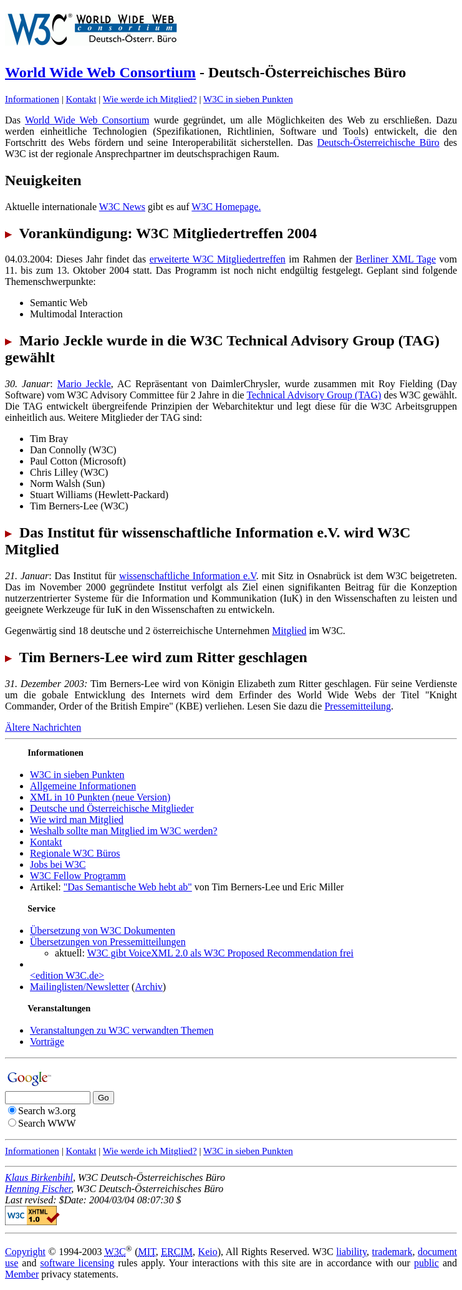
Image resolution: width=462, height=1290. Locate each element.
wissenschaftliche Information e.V (187, 575)
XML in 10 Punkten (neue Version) (100, 797)
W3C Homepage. (226, 206)
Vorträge (47, 1041)
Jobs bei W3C (57, 864)
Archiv (148, 986)
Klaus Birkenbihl (39, 1177)
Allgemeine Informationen (83, 786)
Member (22, 1274)
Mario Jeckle (84, 383)
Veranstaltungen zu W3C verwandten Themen (121, 1030)
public (426, 1263)
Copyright (25, 1251)
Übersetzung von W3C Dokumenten (102, 930)
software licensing (77, 1263)
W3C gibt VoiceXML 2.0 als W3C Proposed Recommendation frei (220, 953)
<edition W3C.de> (67, 975)
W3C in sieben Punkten (248, 99)
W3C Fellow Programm (78, 875)
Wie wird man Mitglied (76, 819)
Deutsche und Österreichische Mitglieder (112, 808)
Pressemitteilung (357, 706)
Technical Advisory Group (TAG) (313, 395)
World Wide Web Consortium (100, 72)
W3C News (122, 206)
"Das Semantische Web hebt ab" (128, 887)
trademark (392, 1251)
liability (351, 1251)
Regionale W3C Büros (75, 853)
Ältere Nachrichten (43, 727)
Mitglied (289, 630)
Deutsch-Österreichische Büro (378, 142)
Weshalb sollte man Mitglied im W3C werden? (124, 831)
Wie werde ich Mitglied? (150, 99)
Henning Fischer (38, 1188)
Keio (208, 1251)
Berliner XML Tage (395, 259)
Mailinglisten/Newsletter (79, 986)
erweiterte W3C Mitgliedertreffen (218, 259)
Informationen (32, 99)
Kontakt (81, 99)
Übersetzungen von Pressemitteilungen (108, 941)
